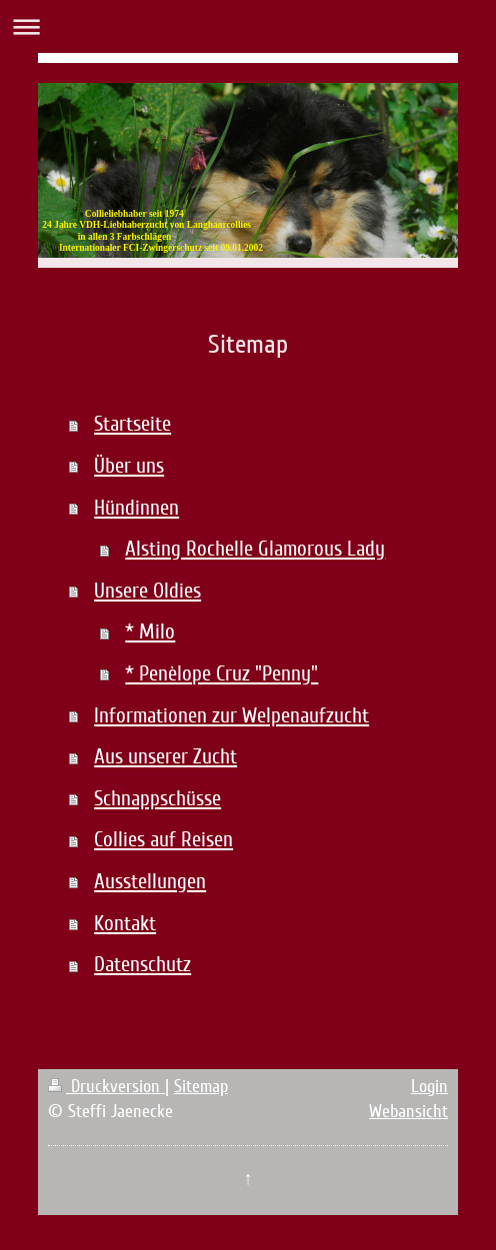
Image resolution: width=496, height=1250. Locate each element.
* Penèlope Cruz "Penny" (221, 673)
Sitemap (201, 1086)
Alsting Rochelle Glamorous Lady (255, 549)
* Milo (150, 632)
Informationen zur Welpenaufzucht (231, 715)
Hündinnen (136, 508)
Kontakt (125, 923)
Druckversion (106, 1086)
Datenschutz (142, 964)
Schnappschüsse (157, 798)
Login (429, 1086)
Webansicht (408, 1111)
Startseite (132, 424)
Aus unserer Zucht (165, 756)
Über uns (129, 466)
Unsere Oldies (147, 591)
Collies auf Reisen (163, 839)
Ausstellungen (150, 881)
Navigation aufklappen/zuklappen (248, 26)
